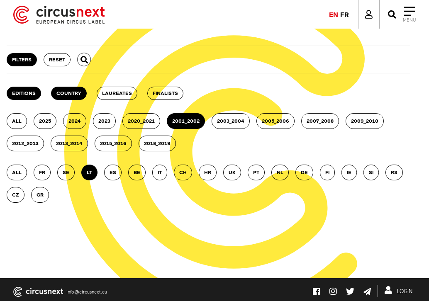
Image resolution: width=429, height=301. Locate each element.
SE (66, 172)
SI (371, 172)
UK (232, 172)
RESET (57, 59)
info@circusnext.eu (86, 291)
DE (304, 172)
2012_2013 (25, 143)
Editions (24, 93)
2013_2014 (69, 143)
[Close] (401, 14)
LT (89, 172)
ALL (17, 121)
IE (349, 172)
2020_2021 (141, 121)
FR (42, 172)
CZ (15, 195)
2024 (74, 121)
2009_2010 (364, 121)
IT (160, 172)
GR (40, 195)
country (68, 93)
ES (113, 172)
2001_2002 (186, 121)
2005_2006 (275, 121)
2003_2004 (230, 121)
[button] (84, 59)
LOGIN (400, 290)
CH (183, 172)
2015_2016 (113, 143)
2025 (45, 121)
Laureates (117, 93)
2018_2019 (157, 143)
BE (137, 172)
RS (394, 172)
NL (280, 172)
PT (256, 172)
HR (207, 172)
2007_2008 (320, 121)
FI (327, 172)
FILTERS (22, 59)
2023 (104, 121)
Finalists (165, 93)
